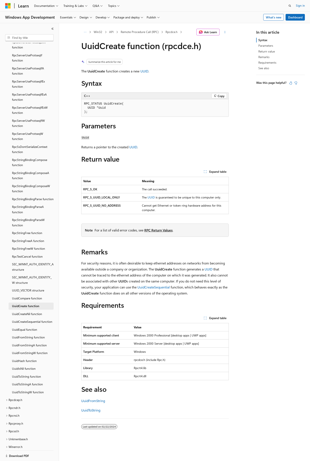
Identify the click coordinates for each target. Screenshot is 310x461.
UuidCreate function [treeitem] (25, 291)
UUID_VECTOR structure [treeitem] (28, 275)
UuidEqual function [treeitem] (24, 315)
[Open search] (290, 6)
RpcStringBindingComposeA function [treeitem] (30, 160)
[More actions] (225, 32)
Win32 (98, 32)
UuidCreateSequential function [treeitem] (32, 307)
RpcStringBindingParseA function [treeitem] (28, 194)
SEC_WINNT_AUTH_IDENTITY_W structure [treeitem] (32, 265)
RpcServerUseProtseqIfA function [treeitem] (28, 56)
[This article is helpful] (290, 83)
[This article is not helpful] (295, 83)
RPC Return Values (158, 230)
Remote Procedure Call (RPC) (140, 32)
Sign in (300, 5)
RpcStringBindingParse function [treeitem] (33, 184)
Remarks (263, 57)
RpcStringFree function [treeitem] (27, 218)
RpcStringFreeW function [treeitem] (28, 234)
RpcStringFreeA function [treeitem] (28, 226)
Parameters (265, 46)
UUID (144, 71)
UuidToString (90, 410)
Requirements (267, 62)
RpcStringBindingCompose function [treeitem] (29, 147)
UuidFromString (93, 400)
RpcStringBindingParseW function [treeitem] (28, 207)
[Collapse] (52, 29)
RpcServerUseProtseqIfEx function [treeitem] (28, 69)
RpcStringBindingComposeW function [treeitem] (31, 174)
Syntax (262, 40)
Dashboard (295, 17)
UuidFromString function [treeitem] (28, 322)
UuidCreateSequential (153, 287)
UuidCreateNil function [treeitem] (27, 299)
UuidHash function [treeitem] (24, 346)
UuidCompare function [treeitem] (27, 283)
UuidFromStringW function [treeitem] (30, 338)
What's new (273, 17)
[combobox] (29, 37)
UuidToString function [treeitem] (26, 362)
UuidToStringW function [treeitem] (28, 377)
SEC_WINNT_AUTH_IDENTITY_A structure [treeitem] (33, 252)
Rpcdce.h (172, 32)
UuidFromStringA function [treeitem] (29, 330)
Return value (266, 51)
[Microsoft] (8, 6)
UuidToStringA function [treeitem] (27, 369)
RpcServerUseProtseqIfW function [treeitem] (28, 108)
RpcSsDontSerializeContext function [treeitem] (29, 134)
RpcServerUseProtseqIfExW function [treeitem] (30, 95)
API (111, 32)
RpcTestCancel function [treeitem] (27, 242)
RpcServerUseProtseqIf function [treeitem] (27, 43)
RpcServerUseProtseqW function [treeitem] (27, 121)
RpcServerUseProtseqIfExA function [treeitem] (29, 82)
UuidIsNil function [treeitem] (24, 354)
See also (263, 68)
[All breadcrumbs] (85, 32)
